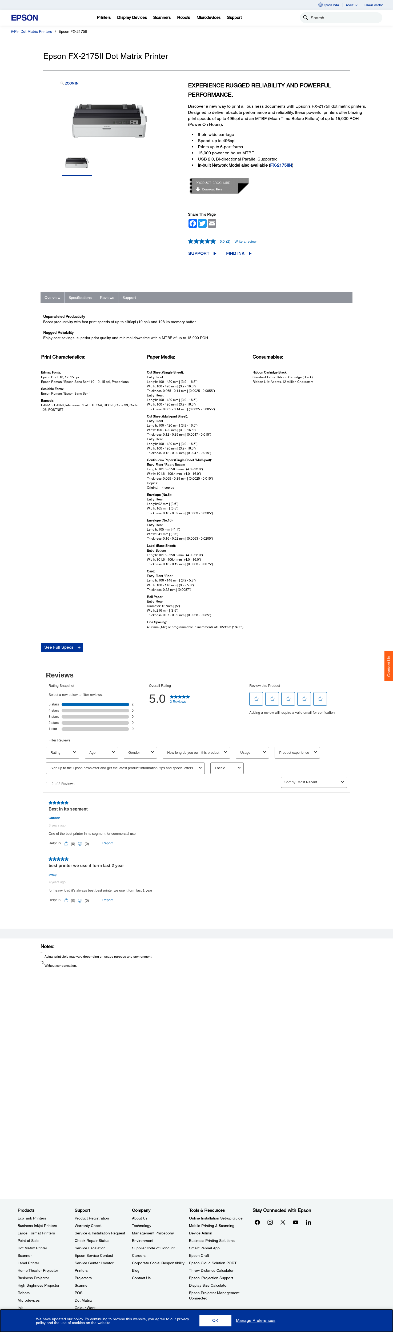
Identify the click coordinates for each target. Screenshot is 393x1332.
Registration (275, 975)
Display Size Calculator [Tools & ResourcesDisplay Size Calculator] (208, 1285)
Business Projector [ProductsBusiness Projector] (33, 1278)
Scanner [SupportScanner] (82, 1285)
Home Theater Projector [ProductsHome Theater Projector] (38, 1270)
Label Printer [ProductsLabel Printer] (28, 1263)
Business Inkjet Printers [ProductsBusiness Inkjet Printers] (37, 1225)
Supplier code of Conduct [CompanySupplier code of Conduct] (153, 1248)
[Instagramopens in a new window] (270, 1222)
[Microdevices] (208, 18)
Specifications (80, 297)
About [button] (352, 5)
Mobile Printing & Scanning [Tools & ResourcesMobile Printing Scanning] (211, 1225)
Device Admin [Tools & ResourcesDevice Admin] (200, 1233)
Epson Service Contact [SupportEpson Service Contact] (94, 1255)
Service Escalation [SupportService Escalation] (90, 1248)
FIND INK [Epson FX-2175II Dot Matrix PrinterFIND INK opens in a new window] (235, 253)
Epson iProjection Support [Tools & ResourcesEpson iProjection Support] (211, 1278)
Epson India (328, 4)
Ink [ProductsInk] (20, 1308)
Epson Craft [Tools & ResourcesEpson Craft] (199, 1255)
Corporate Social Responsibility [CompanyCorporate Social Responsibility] (158, 1263)
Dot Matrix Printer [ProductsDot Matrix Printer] (32, 1248)
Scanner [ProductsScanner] (25, 1255)
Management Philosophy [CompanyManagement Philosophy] (153, 1233)
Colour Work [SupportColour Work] (85, 1308)
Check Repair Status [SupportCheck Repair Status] (92, 1240)
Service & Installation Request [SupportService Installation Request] (100, 1233)
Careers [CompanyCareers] (139, 1255)
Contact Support (278, 980)
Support (198, 253)
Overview (52, 297)
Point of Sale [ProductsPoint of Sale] (28, 1240)
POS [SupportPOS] (78, 1293)
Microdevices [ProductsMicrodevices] (29, 1300)
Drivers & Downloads (282, 964)
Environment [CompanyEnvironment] (142, 1240)
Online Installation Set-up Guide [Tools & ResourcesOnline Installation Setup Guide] (216, 1218)
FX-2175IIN (281, 165)
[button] (215, 1320)
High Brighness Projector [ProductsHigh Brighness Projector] (38, 1285)
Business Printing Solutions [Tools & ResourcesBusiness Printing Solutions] (212, 1240)
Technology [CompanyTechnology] (141, 1225)
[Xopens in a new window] (283, 1222)
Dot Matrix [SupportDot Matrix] (83, 1300)
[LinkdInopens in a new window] (308, 1222)
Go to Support (60, 969)
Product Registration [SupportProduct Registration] (92, 1218)
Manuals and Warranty (283, 970)
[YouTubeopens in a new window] (295, 1222)
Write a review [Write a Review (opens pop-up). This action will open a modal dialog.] (245, 241)
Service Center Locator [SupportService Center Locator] (94, 1263)
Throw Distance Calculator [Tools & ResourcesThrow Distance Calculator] (211, 1270)
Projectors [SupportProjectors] (83, 1278)
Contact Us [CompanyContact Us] (141, 1278)
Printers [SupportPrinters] (81, 1270)
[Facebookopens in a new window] (257, 1222)
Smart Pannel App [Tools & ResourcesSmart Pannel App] (204, 1248)
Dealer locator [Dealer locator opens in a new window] (373, 5)
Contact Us (388, 666)
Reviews (107, 297)
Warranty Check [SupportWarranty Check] (88, 1225)
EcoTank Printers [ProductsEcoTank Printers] (32, 1218)
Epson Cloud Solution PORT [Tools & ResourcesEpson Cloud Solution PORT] (213, 1263)
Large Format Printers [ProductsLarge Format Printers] (36, 1233)
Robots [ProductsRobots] (24, 1293)
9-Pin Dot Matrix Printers (31, 31)
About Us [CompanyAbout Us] (139, 1218)
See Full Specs (58, 657)
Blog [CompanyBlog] (135, 1270)
